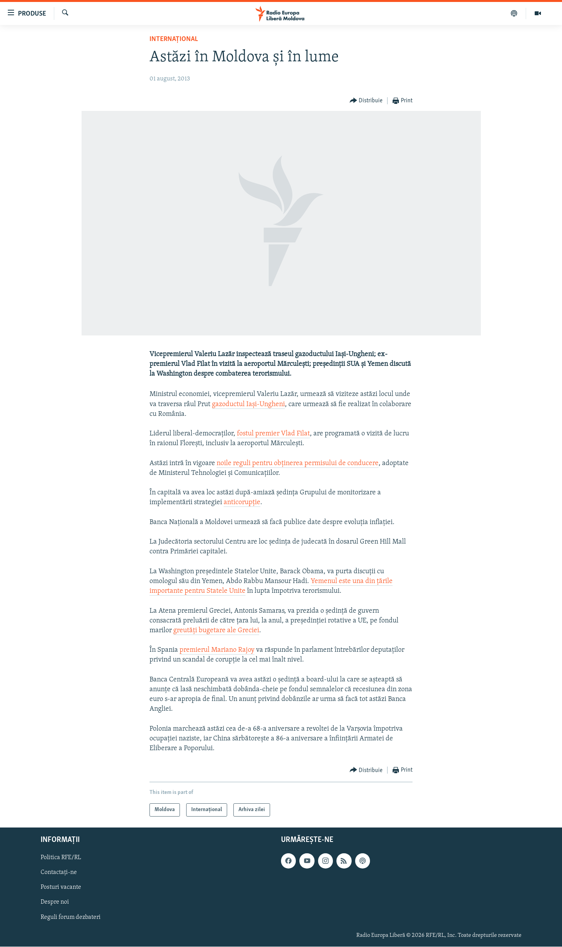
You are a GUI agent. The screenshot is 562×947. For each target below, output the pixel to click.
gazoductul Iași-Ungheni (248, 404)
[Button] (366, 101)
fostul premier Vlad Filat (273, 433)
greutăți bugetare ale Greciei (216, 630)
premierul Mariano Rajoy (217, 650)
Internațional (173, 39)
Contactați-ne (59, 873)
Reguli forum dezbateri (71, 917)
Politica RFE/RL (61, 858)
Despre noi (55, 902)
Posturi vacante (61, 888)
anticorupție (242, 502)
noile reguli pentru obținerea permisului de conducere (298, 463)
